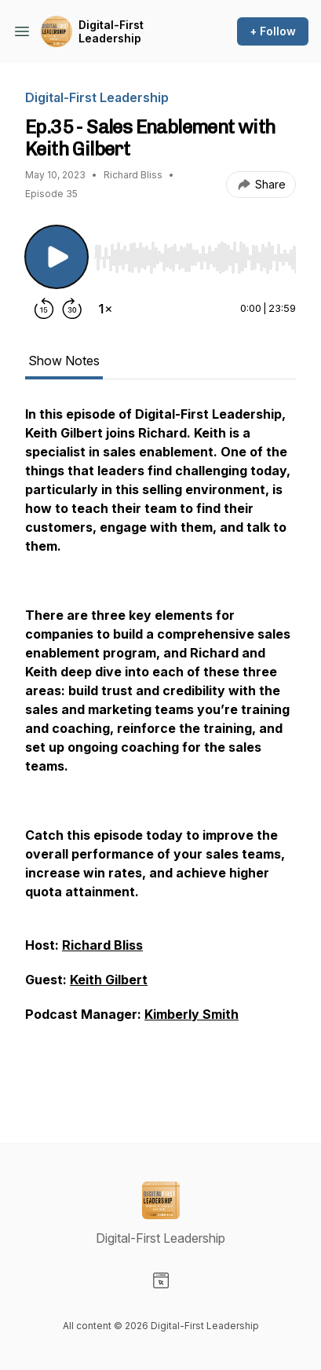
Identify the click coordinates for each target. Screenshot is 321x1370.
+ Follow (273, 31)
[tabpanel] (160, 749)
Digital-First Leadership (111, 32)
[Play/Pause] (56, 256)
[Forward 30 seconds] (72, 309)
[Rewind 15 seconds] (44, 309)
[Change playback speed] (105, 309)
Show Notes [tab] (64, 360)
